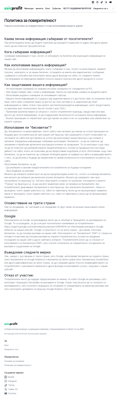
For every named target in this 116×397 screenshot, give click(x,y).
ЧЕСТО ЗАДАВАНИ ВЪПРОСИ (77, 8)
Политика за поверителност (17, 365)
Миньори (29, 8)
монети (39, 8)
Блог (47, 8)
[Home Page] (13, 8)
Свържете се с (100, 8)
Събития (56, 8)
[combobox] (113, 8)
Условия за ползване (14, 361)
